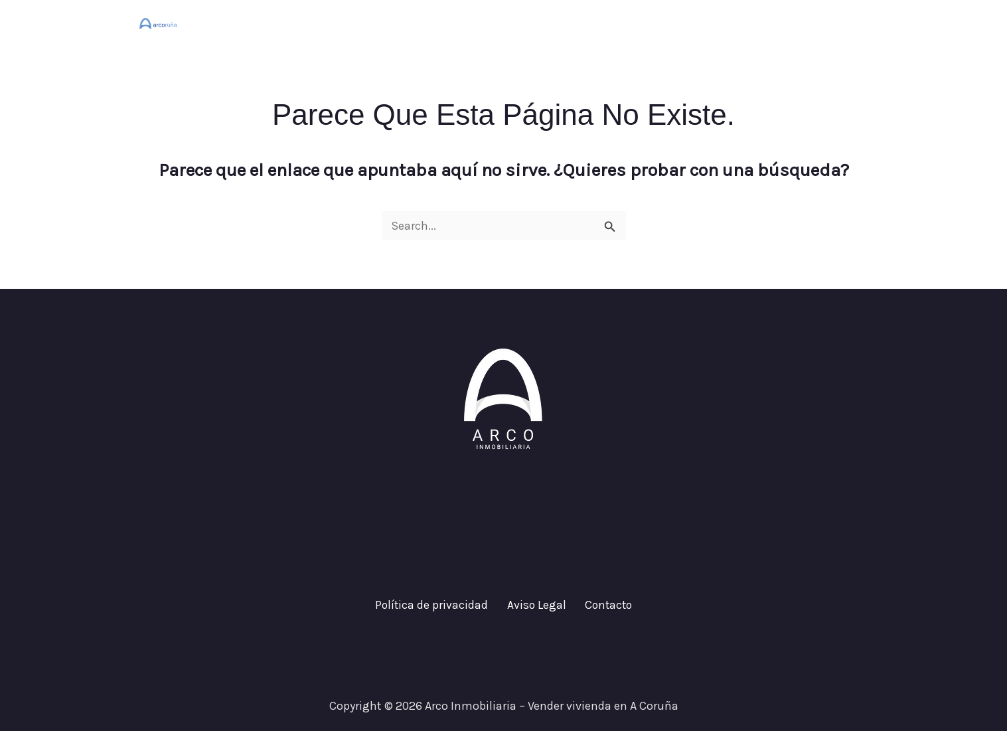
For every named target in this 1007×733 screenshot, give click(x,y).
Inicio (626, 23)
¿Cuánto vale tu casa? (723, 23)
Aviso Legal (536, 606)
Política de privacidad (437, 606)
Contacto (832, 23)
